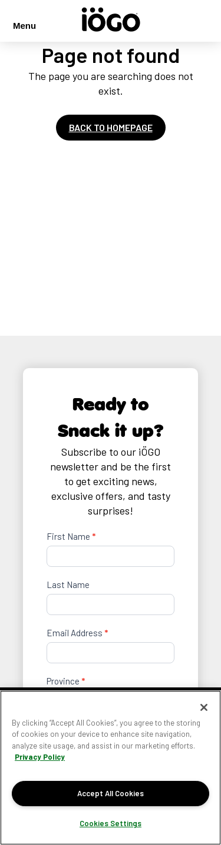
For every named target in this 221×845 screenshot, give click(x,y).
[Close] (204, 707)
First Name (71, 536)
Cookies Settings (110, 823)
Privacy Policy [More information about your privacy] (40, 756)
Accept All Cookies (110, 793)
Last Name (68, 584)
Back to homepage (111, 127)
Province (66, 681)
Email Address (77, 632)
